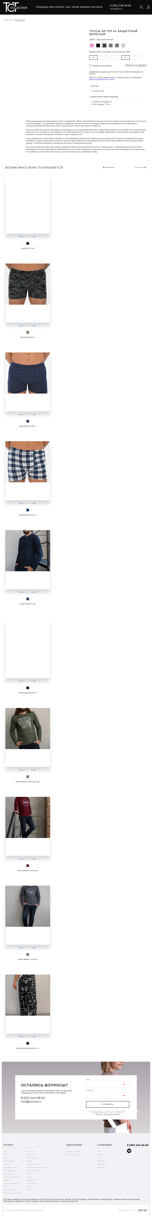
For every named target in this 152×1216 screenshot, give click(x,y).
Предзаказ (42, 7)
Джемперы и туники (11, 1167)
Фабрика (85, 7)
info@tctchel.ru (31, 1101)
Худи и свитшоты (10, 1190)
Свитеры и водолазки (12, 1177)
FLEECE (6, 1154)
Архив (75, 7)
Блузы (29, 1177)
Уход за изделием (73, 1154)
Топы (29, 1190)
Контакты (97, 7)
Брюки (29, 1186)
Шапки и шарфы (33, 1170)
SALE (5, 1151)
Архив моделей (33, 1158)
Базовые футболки (11, 1170)
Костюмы (30, 1174)
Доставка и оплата (73, 1151)
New (51, 7)
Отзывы (100, 1154)
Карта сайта (101, 1167)
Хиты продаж (8, 1161)
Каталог (59, 7)
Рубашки (30, 1180)
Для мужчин (8, 1174)
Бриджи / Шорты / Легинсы (37, 1167)
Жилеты (7, 1164)
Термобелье (31, 1183)
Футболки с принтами (12, 1193)
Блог (99, 1151)
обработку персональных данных (107, 1114)
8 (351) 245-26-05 (120, 5)
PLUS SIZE (30, 1151)
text (15, 7)
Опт (98, 1158)
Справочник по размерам (136, 65)
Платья (29, 1161)
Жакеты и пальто (33, 1164)
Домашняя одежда (11, 1183)
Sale (68, 7)
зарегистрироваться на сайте (101, 79)
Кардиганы (8, 1180)
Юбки (6, 1186)
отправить (108, 1104)
